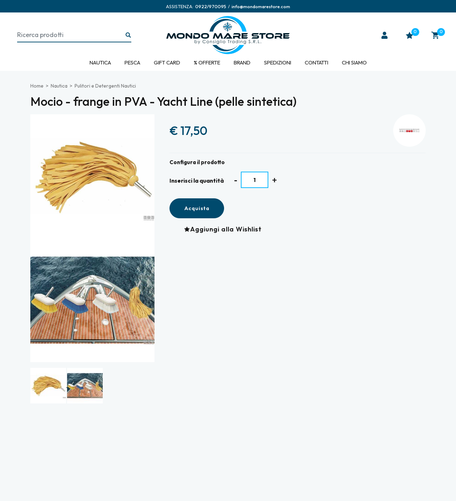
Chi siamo (354, 62)
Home (37, 86)
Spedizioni (277, 62)
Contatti (316, 62)
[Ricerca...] (128, 35)
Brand (242, 62)
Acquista (196, 208)
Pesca (132, 62)
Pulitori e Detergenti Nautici (105, 86)
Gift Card (167, 62)
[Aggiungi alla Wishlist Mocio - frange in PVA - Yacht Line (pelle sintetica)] (224, 229)
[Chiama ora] (210, 6)
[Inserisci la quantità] (254, 180)
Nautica (100, 62)
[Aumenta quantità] (274, 180)
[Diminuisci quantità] (235, 180)
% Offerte (207, 62)
